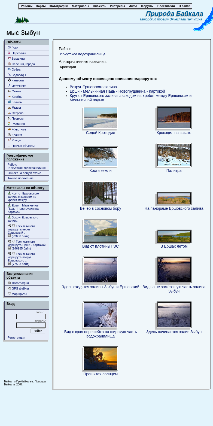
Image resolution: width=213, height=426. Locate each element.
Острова (15, 113)
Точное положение (21, 178)
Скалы (14, 91)
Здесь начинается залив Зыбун (174, 332)
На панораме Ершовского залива (174, 208)
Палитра (174, 170)
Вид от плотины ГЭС (100, 246)
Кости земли (101, 170)
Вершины (16, 58)
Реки (13, 47)
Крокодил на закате (174, 132)
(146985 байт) (19, 248)
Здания (15, 134)
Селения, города (21, 64)
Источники (17, 85)
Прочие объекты (21, 145)
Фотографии (18, 283)
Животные (17, 129)
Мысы (14, 107)
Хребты (15, 96)
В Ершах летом (173, 246)
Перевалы (17, 53)
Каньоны (16, 80)
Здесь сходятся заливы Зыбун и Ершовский (100, 287)
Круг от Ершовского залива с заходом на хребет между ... (23, 196)
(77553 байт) (18, 264)
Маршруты (17, 294)
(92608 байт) (18, 236)
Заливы (15, 102)
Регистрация (16, 337)
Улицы (14, 140)
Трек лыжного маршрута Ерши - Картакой (26, 243)
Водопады (17, 75)
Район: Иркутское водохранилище (27, 166)
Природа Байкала (174, 13)
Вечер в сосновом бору (100, 208)
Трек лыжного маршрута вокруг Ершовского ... (21, 257)
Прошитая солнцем (100, 374)
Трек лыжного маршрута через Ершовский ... (21, 229)
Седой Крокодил (100, 132)
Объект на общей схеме (24, 173)
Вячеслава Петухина (186, 19)
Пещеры (15, 118)
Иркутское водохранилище (82, 54)
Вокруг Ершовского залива (23, 218)
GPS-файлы (18, 288)
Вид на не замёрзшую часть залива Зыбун (173, 289)
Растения (16, 124)
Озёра (14, 69)
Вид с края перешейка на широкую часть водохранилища (100, 334)
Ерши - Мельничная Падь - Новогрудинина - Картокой (24, 208)
